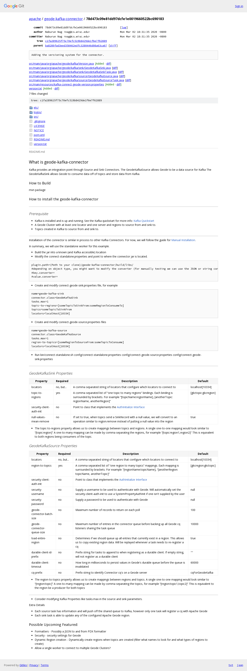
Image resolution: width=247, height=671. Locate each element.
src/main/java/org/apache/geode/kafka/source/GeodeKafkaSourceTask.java (76, 80)
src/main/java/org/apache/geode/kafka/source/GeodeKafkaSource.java (73, 76)
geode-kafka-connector (63, 18)
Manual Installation (183, 240)
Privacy (33, 665)
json (240, 665)
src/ (36, 116)
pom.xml (39, 135)
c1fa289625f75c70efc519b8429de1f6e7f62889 (76, 41)
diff (113, 45)
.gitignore (39, 121)
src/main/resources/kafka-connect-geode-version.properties (66, 84)
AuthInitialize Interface (131, 407)
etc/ (36, 107)
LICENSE (39, 126)
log (124, 27)
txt (230, 665)
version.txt (35, 88)
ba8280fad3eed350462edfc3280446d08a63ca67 (76, 45)
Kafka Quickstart (144, 221)
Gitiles (23, 665)
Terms (45, 665)
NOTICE (39, 130)
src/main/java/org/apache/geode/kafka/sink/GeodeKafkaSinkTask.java (73, 72)
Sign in (239, 6)
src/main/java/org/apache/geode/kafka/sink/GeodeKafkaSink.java (70, 68)
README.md (42, 139)
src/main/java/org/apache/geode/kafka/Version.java (61, 63)
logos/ (38, 112)
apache (35, 18)
